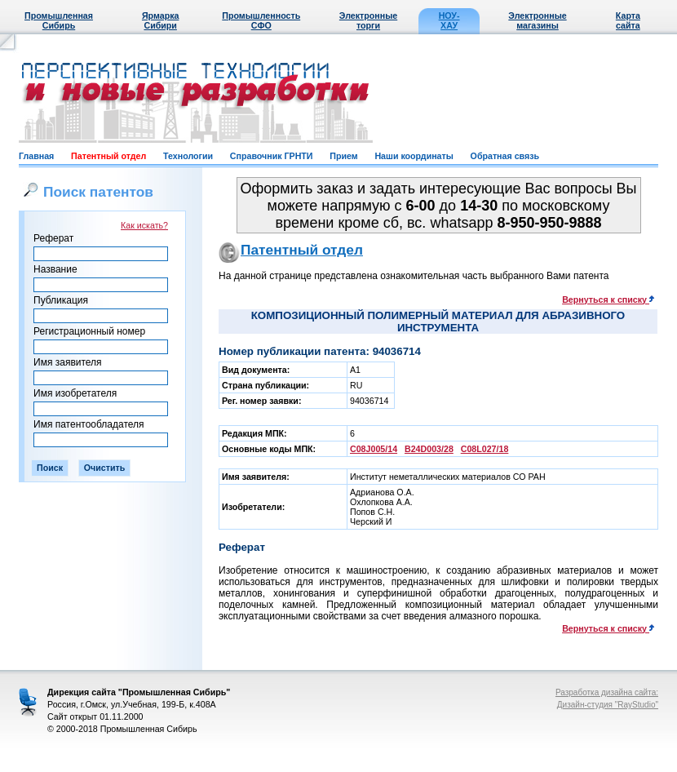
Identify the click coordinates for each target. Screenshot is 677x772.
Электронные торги (368, 20)
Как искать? (144, 225)
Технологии (188, 156)
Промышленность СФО (261, 20)
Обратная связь (505, 156)
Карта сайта (628, 20)
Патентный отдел (108, 156)
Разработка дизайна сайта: (606, 692)
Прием (343, 156)
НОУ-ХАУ (449, 20)
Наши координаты (413, 156)
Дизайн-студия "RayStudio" (607, 704)
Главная (36, 156)
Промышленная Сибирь (58, 20)
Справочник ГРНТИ (271, 156)
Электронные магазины (537, 20)
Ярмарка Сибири (160, 20)
